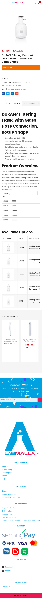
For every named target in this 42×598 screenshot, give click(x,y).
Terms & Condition (9, 517)
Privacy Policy (7, 469)
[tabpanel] (10, 341)
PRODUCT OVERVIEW (12, 103)
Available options (21, 595)
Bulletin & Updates (9, 494)
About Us (5, 466)
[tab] (12, 103)
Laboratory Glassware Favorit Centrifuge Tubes (10, 342)
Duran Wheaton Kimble (17, 89)
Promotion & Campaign (11, 497)
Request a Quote (8, 508)
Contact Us (8, 67)
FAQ (3, 479)
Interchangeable (23, 82)
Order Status (7, 511)
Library (4, 491)
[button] (38, 3)
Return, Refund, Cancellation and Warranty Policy (21, 520)
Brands (4, 476)
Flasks (14, 82)
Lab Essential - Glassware (11, 85)
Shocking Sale (7, 473)
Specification (29, 103)
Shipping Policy (7, 514)
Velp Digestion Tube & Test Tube (30, 341)
